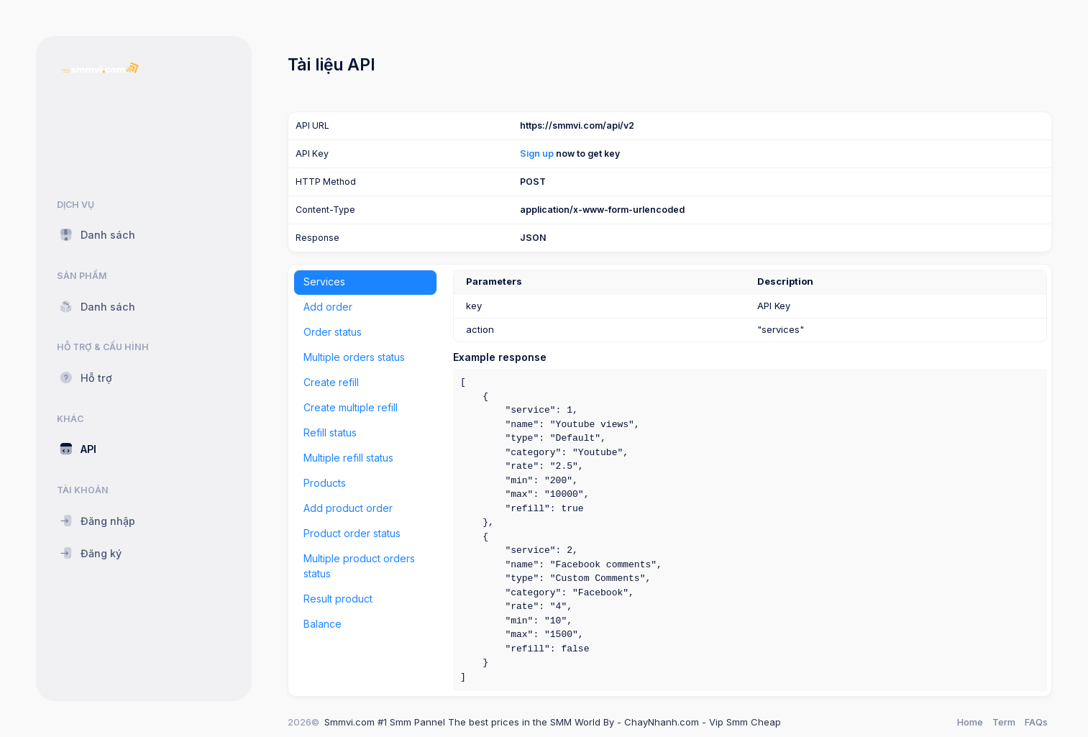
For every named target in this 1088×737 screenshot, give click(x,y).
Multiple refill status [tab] (348, 458)
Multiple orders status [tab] (354, 357)
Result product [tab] (337, 598)
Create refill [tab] (331, 382)
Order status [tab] (332, 332)
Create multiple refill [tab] (350, 407)
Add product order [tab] (348, 508)
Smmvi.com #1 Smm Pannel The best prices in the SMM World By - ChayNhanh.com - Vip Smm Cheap (552, 722)
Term (1003, 722)
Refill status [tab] (330, 432)
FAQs (1036, 722)
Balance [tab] (322, 624)
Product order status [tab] (352, 533)
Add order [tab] (327, 307)
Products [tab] (324, 483)
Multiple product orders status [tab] (359, 566)
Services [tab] (324, 281)
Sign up (537, 153)
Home (970, 722)
